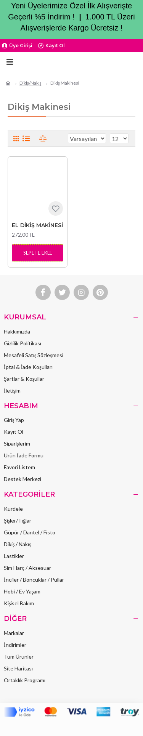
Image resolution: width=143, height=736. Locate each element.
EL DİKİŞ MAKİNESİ (37, 225)
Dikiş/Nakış (30, 83)
